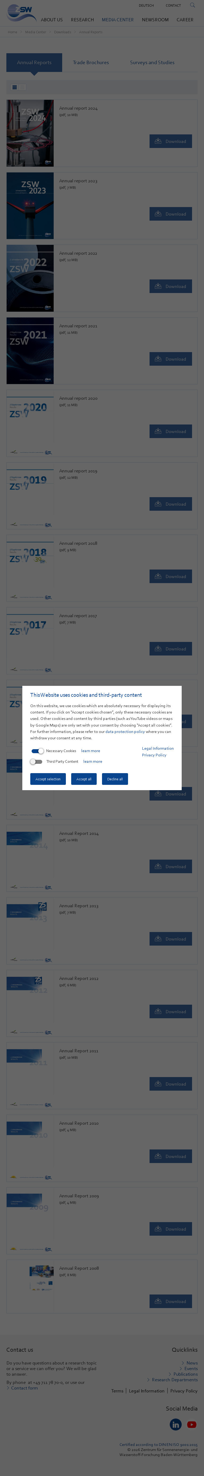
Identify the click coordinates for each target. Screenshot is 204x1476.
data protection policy (125, 731)
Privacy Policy (154, 755)
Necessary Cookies (54, 750)
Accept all (83, 779)
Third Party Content (55, 761)
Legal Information (158, 748)
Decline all (115, 779)
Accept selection (48, 779)
